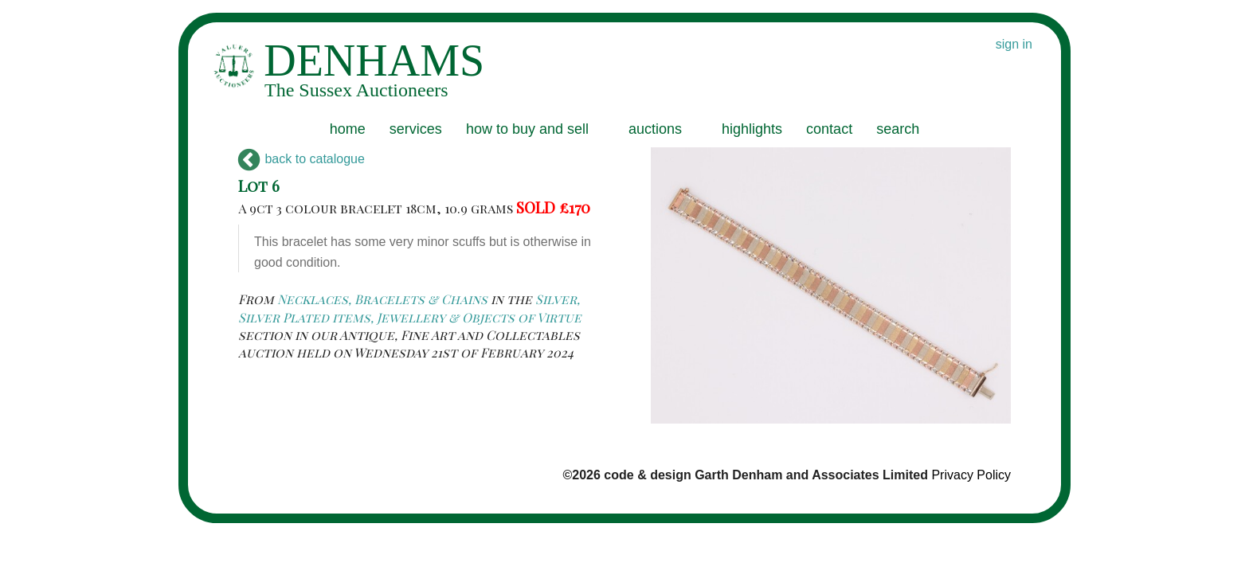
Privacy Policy (971, 475)
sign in (1014, 44)
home (348, 129)
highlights (752, 129)
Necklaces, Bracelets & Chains (382, 299)
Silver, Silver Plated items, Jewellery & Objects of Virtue (409, 308)
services (416, 129)
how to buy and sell (527, 129)
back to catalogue (301, 159)
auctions (655, 129)
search (897, 129)
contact (829, 129)
